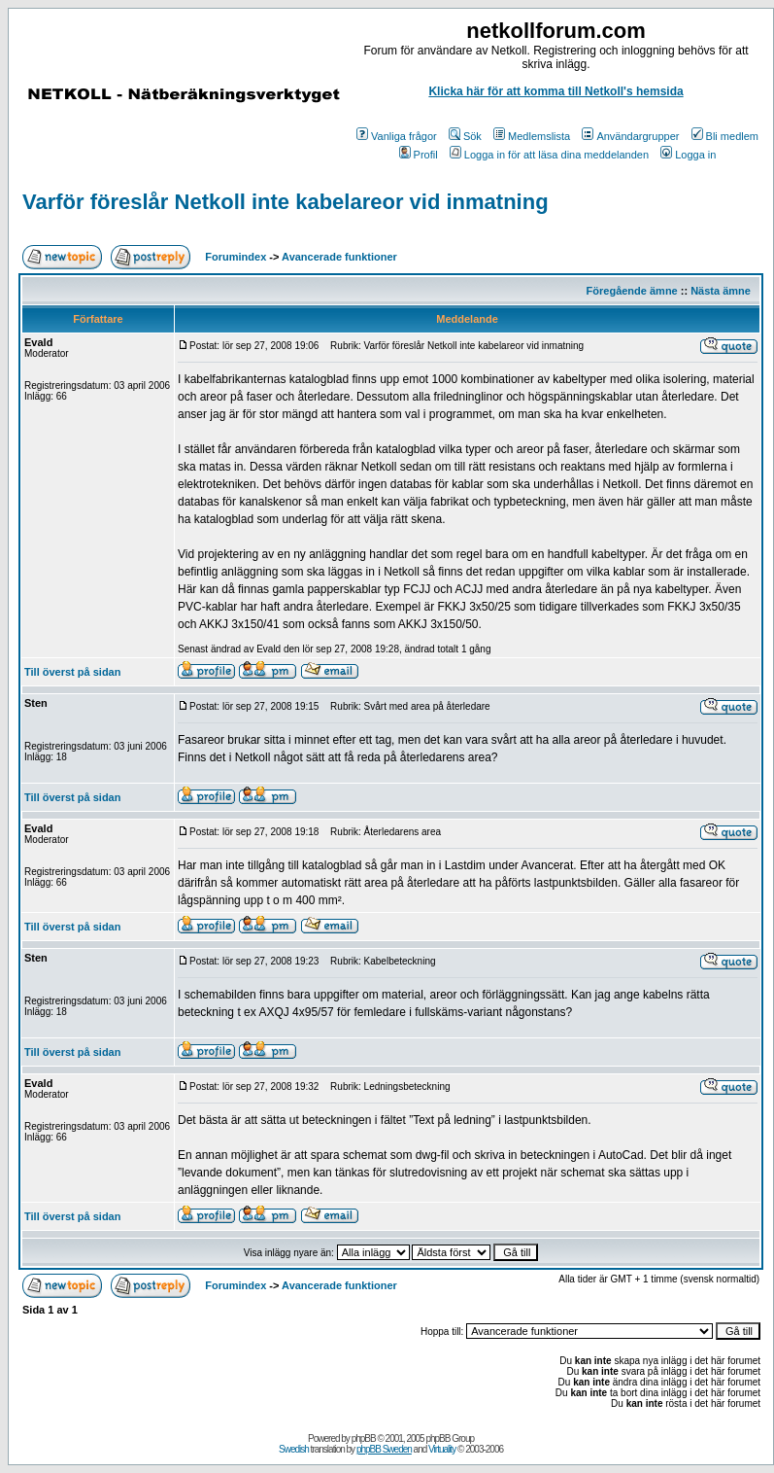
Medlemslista (531, 136)
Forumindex (235, 257)
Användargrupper (630, 136)
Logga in (688, 154)
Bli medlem (724, 136)
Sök (465, 136)
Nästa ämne (720, 291)
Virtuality (441, 1449)
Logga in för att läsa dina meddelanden (549, 154)
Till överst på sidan (72, 672)
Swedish (294, 1449)
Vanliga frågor (396, 136)
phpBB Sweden (384, 1449)
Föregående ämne (632, 291)
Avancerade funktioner (339, 257)
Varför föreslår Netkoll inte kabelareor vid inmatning (285, 202)
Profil (418, 154)
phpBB (364, 1438)
